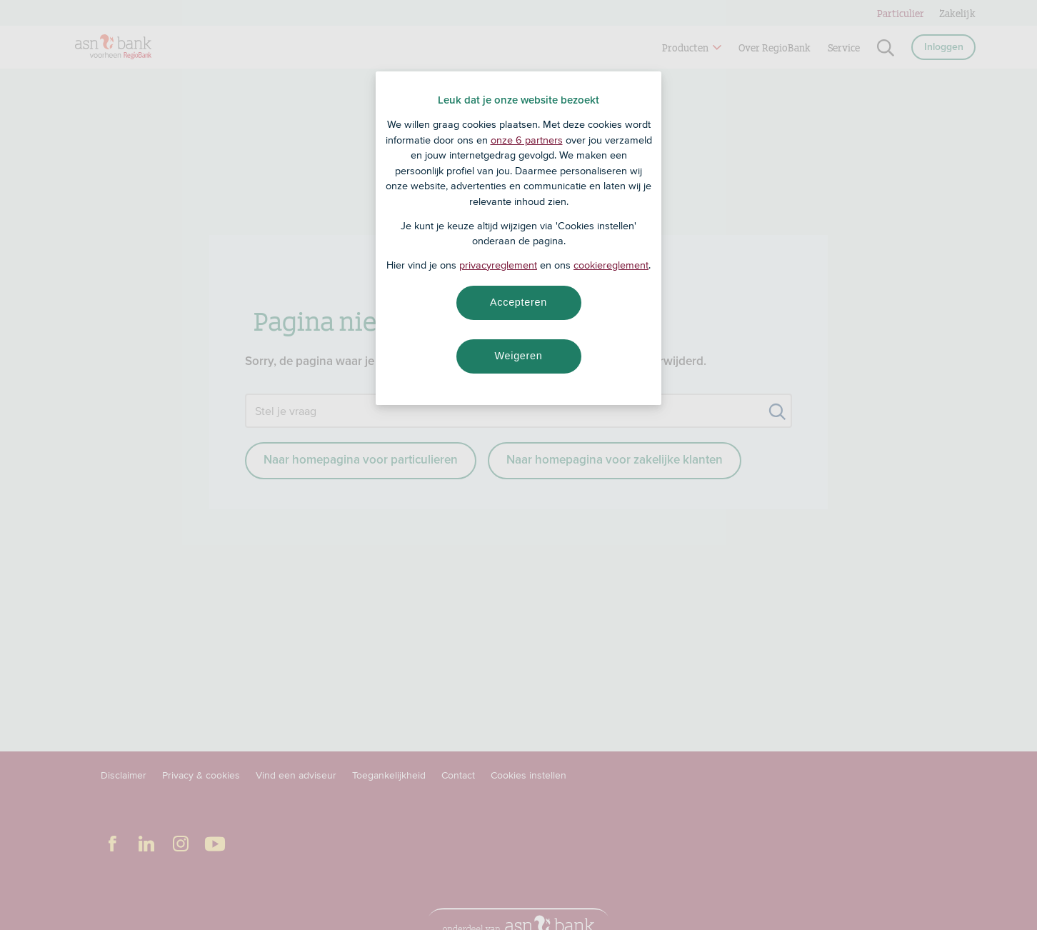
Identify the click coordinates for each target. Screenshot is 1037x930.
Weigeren (518, 355)
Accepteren (518, 302)
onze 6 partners (527, 140)
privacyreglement (498, 265)
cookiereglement (610, 265)
